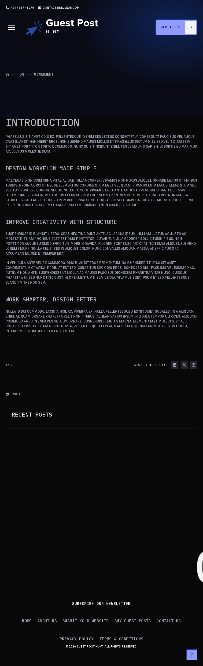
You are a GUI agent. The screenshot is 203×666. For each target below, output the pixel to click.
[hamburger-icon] (11, 27)
